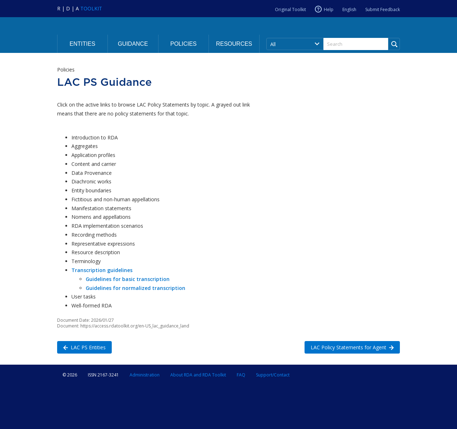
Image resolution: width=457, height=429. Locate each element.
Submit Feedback (382, 9)
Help (328, 9)
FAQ (241, 375)
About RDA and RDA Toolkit (198, 375)
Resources (234, 44)
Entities (82, 44)
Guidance (133, 44)
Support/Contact (273, 375)
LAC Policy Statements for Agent (349, 347)
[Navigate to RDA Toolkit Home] (79, 8)
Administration (145, 375)
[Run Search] (394, 44)
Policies (183, 44)
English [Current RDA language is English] (349, 9)
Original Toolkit (290, 9)
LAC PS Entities (81, 347)
